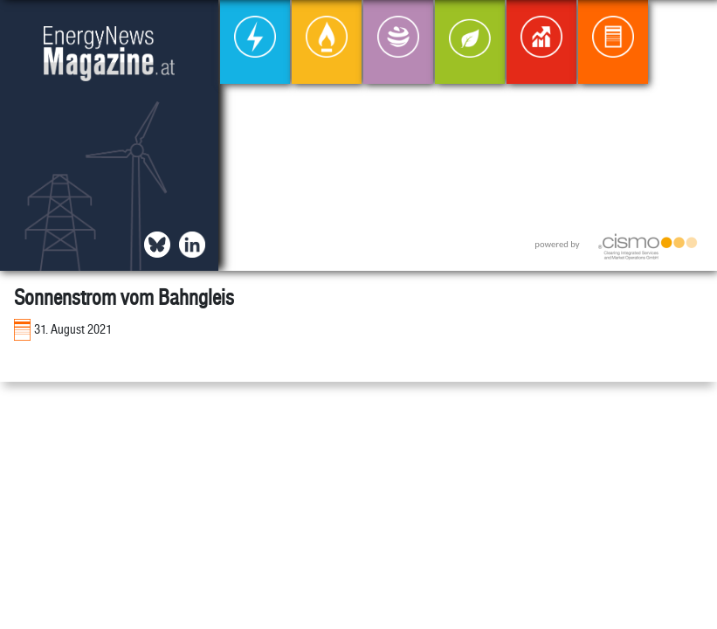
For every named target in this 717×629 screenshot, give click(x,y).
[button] (689, 27)
